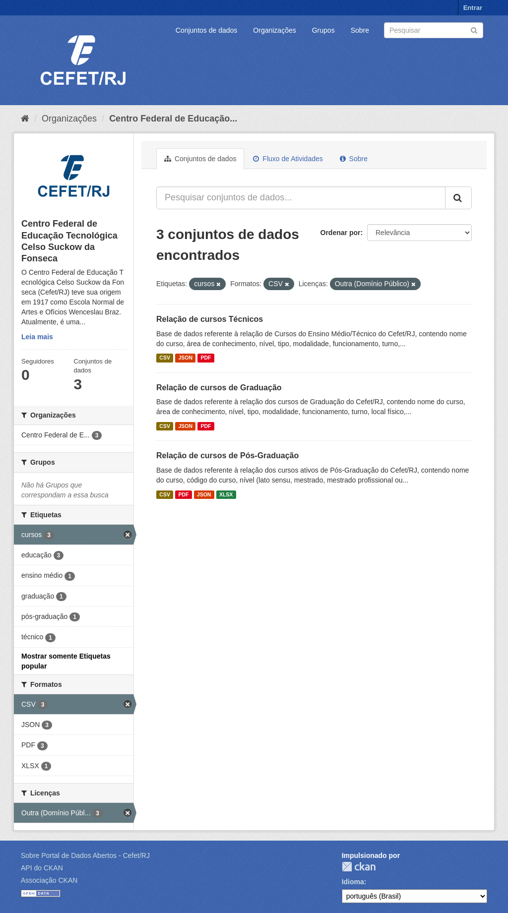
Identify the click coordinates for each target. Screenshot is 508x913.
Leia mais (37, 337)
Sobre (360, 30)
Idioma (353, 882)
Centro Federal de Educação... (173, 118)
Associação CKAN (49, 880)
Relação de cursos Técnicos (209, 319)
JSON (185, 358)
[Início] (25, 118)
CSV (164, 358)
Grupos (323, 30)
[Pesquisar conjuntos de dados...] (300, 197)
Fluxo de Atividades (287, 159)
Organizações (274, 30)
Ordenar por (340, 233)
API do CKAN (42, 868)
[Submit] (474, 29)
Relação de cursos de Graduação (219, 387)
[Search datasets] (433, 30)
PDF (205, 358)
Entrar (472, 7)
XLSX (226, 494)
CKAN (359, 866)
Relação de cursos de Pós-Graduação (227, 455)
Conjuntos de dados (207, 30)
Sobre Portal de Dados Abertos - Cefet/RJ (85, 855)
